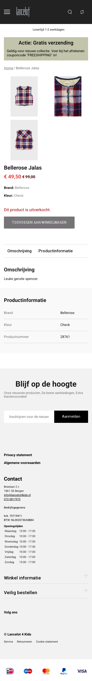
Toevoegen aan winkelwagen (39, 222)
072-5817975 (12, 499)
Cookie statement (47, 641)
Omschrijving (19, 250)
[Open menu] (7, 12)
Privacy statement (18, 455)
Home (8, 68)
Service (8, 641)
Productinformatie (56, 250)
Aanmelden (71, 416)
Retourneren (24, 641)
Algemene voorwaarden (22, 463)
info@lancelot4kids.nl (17, 495)
